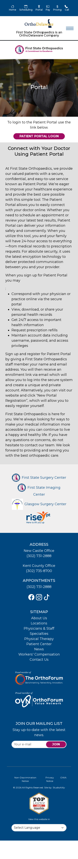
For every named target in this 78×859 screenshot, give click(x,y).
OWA (63, 777)
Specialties (39, 634)
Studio (59, 787)
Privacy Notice (50, 779)
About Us (39, 618)
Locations (39, 623)
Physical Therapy (39, 639)
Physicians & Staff (39, 628)
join (56, 744)
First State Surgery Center (39, 477)
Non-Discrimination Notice (25, 779)
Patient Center (39, 644)
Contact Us (39, 659)
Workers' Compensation (39, 654)
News (39, 649)
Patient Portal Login (39, 136)
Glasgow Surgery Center (39, 504)
